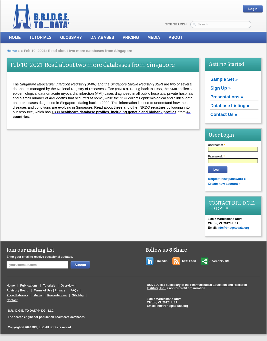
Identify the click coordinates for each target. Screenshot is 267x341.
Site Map (78, 295)
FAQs (74, 290)
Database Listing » (229, 105)
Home (15, 37)
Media (37, 295)
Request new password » (227, 179)
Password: (216, 156)
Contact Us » (223, 114)
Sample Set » (224, 79)
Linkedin (161, 261)
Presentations (57, 295)
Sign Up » (220, 88)
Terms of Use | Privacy (49, 290)
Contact (12, 300)
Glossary (71, 37)
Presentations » (226, 96)
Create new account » (224, 184)
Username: (216, 145)
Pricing (131, 37)
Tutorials (40, 37)
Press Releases (17, 295)
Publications (29, 285)
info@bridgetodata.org (172, 306)
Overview (67, 285)
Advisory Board (17, 290)
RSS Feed (189, 261)
